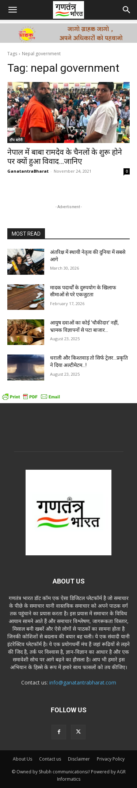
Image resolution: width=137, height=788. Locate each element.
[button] (12, 10)
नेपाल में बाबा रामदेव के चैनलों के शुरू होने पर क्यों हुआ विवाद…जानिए (64, 157)
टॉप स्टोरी (16, 139)
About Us (22, 759)
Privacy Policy (111, 759)
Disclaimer (79, 759)
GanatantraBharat (28, 171)
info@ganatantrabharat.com (82, 682)
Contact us (50, 759)
